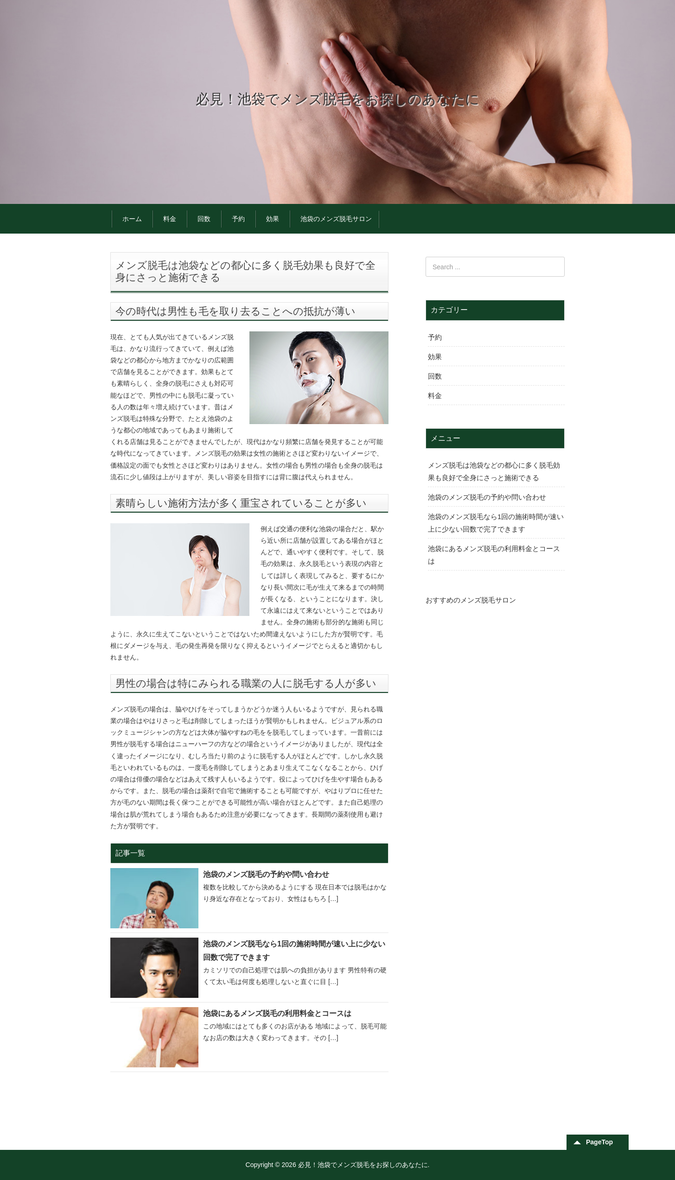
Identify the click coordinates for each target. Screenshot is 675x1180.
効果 (272, 218)
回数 (203, 218)
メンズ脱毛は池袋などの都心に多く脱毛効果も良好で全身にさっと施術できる (494, 471)
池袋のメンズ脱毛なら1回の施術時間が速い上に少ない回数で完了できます (294, 950)
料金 (169, 218)
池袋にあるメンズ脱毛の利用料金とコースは (277, 1013)
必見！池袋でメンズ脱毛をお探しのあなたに (337, 99)
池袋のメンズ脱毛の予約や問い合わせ (266, 874)
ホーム (132, 218)
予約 (238, 218)
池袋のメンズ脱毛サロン (336, 218)
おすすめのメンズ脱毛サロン (471, 600)
